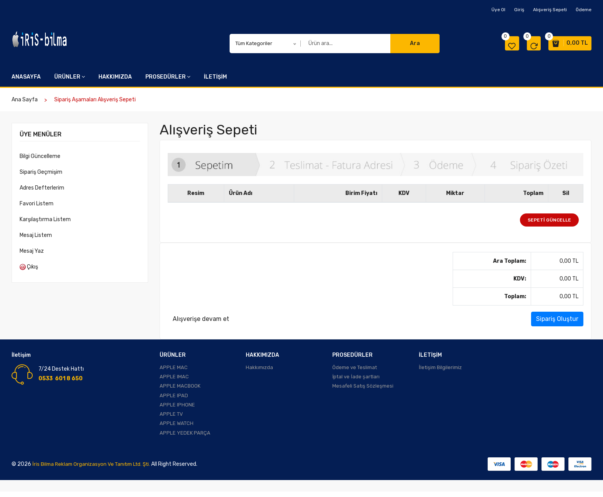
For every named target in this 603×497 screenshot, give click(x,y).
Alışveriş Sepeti (550, 9)
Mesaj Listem (36, 235)
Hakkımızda (259, 368)
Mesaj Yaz (32, 251)
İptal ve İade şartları (356, 378)
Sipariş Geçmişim (41, 172)
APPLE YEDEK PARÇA (185, 438)
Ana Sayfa (25, 99)
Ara (415, 43)
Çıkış (29, 267)
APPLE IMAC (174, 378)
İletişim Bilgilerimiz (440, 368)
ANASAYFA (26, 77)
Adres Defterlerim (42, 188)
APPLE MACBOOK (180, 388)
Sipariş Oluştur (557, 318)
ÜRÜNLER (69, 77)
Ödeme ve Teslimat (354, 368)
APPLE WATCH (176, 428)
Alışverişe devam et (201, 318)
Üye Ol (498, 9)
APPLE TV (171, 418)
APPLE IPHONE (177, 408)
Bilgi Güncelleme (40, 156)
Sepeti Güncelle (549, 220)
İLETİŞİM (215, 77)
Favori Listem (36, 203)
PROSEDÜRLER (167, 77)
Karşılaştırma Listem (45, 219)
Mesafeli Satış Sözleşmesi (362, 388)
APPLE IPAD (174, 398)
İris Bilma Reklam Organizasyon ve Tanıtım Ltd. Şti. (94, 469)
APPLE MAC (174, 368)
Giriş (519, 9)
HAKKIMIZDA (115, 77)
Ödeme (583, 9)
